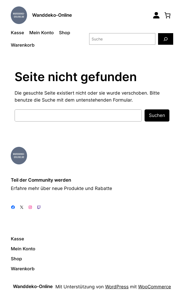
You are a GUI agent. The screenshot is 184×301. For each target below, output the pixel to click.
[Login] (156, 15)
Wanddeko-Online (52, 15)
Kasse (17, 32)
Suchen (157, 115)
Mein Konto (41, 32)
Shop (64, 32)
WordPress (117, 286)
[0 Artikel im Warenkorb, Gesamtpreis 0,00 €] (167, 15)
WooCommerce (154, 286)
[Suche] (165, 39)
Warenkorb (23, 45)
